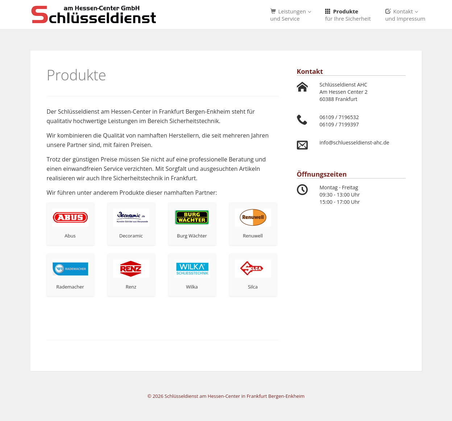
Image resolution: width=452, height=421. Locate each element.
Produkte (348, 15)
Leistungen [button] (290, 15)
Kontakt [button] (405, 15)
